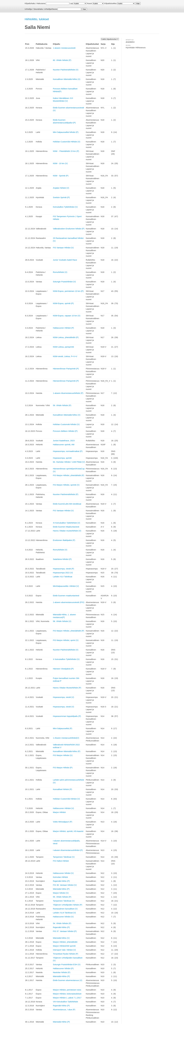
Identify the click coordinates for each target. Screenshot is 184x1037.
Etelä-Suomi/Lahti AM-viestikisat (67, 504)
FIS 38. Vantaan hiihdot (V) (65, 885)
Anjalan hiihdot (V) (61, 188)
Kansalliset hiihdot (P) (62, 789)
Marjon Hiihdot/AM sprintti (64, 946)
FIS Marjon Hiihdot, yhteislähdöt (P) (68, 475)
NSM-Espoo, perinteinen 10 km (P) (68, 291)
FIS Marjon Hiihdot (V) (62, 755)
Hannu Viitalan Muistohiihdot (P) (67, 688)
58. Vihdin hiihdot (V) (62, 621)
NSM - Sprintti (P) (61, 176)
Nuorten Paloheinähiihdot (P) (65, 494)
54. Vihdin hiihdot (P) (62, 923)
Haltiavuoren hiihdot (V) (63, 873)
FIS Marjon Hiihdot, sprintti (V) (66, 485)
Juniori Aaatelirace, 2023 (64, 440)
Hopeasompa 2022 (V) (63, 572)
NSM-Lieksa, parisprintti (63, 347)
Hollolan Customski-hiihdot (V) (66, 424)
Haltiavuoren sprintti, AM (63, 444)
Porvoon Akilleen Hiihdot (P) (65, 431)
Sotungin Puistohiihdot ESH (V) (66, 964)
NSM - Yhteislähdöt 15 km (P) (66, 151)
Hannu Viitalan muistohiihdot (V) (67, 531)
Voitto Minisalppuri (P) (62, 822)
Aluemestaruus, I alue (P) (64, 1009)
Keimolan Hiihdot (60, 877)
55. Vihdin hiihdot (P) (62, 897)
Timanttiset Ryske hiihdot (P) (65, 954)
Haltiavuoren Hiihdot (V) (63, 808)
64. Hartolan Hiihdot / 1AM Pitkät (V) (69, 462)
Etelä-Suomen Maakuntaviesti (66, 527)
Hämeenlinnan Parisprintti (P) (66, 368)
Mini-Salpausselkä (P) (62, 728)
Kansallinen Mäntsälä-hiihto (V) (66, 79)
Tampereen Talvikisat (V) (64, 857)
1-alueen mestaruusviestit (64, 48)
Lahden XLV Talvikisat (62, 576)
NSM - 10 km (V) (60, 163)
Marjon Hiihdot (59, 812)
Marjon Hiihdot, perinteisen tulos (67, 990)
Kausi (89, 3)
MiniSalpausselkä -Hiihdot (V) (66, 586)
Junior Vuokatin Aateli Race (65, 260)
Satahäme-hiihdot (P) (62, 559)
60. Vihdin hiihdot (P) (62, 60)
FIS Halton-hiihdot (61, 861)
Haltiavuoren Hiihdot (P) (63, 328)
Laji (71, 3)
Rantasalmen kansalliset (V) (65, 909)
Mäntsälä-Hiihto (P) (61, 976)
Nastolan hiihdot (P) (61, 972)
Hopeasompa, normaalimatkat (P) (67, 451)
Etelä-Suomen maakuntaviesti (66, 595)
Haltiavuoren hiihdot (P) (63, 968)
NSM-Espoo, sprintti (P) (63, 303)
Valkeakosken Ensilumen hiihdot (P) (68, 228)
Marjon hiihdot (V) (61, 893)
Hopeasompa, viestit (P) (63, 569)
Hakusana (40, 3)
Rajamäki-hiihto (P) (61, 881)
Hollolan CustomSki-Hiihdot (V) (66, 141)
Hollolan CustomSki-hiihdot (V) (66, 799)
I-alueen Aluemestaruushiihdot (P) (68, 850)
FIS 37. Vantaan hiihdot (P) (65, 931)
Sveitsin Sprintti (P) (61, 197)
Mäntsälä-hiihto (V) (61, 938)
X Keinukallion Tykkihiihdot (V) (66, 659)
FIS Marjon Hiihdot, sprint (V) (65, 640)
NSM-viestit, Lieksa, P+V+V (65, 356)
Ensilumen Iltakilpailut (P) (64, 540)
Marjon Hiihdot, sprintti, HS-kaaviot (68, 831)
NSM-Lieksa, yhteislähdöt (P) (66, 337)
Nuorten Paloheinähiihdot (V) (65, 70)
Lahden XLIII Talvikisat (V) (64, 913)
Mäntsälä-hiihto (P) (61, 889)
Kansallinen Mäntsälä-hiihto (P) (66, 751)
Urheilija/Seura (50, 9)
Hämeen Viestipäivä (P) (63, 669)
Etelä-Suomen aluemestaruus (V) (67, 980)
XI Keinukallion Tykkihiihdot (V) (66, 523)
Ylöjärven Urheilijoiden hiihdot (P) (67, 905)
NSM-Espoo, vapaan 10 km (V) (66, 315)
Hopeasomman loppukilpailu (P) (67, 716)
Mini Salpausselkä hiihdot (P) (65, 132)
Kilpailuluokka (110, 3)
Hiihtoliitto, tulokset (37, 19)
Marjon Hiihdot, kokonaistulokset (67, 994)
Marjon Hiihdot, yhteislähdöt (65, 942)
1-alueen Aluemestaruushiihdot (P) (68, 393)
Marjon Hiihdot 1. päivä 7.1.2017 (67, 998)
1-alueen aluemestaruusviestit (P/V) (68, 602)
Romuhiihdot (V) (60, 272)
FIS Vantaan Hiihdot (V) (63, 247)
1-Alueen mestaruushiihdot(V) (66, 738)
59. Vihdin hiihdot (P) (62, 405)
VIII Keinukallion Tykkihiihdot (65, 1001)
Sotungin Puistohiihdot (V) (64, 281)
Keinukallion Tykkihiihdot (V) (65, 207)
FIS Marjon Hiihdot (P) (62, 767)
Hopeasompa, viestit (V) (63, 697)
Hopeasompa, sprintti (62, 458)
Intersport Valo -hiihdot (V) (64, 950)
